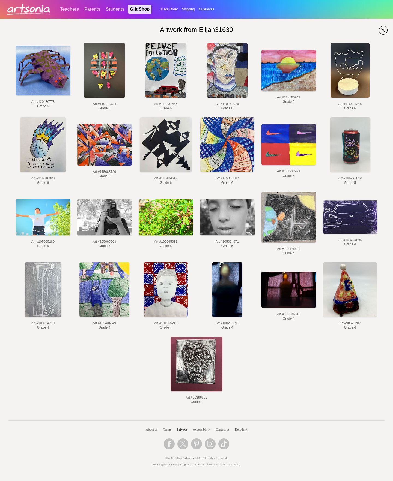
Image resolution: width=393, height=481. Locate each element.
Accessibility (201, 429)
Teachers (69, 9)
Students (115, 9)
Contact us (223, 429)
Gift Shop (140, 9)
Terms (167, 429)
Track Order (169, 9)
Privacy (182, 429)
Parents (92, 9)
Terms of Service (208, 464)
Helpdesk (241, 429)
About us (152, 429)
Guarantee (207, 9)
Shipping (188, 9)
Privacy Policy (231, 464)
